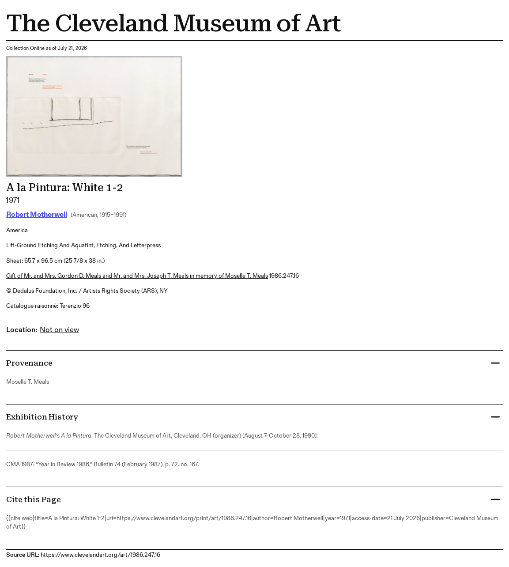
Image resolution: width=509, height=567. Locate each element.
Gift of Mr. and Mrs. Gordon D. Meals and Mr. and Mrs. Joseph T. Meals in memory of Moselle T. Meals (137, 276)
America (17, 230)
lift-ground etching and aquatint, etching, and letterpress (83, 245)
